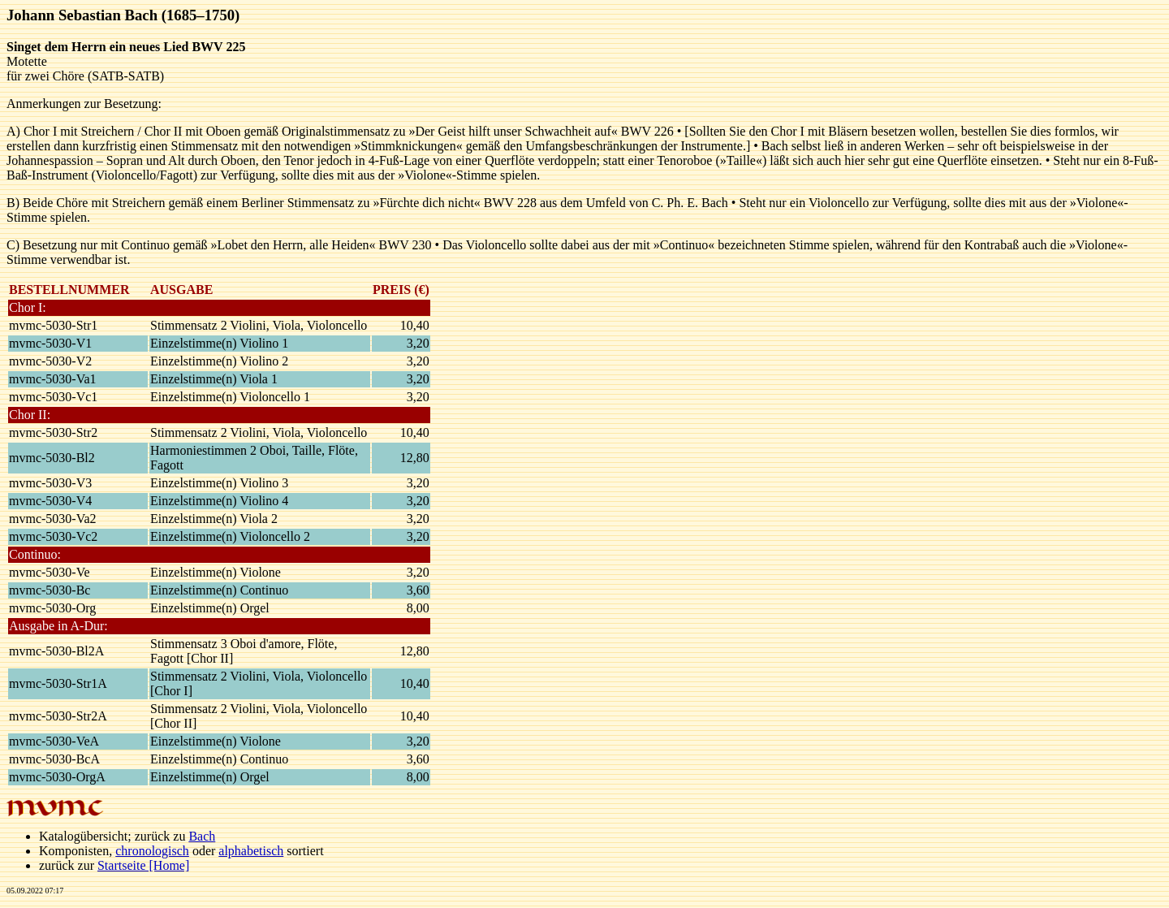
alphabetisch (250, 851)
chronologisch (152, 851)
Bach (201, 836)
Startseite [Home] (143, 865)
